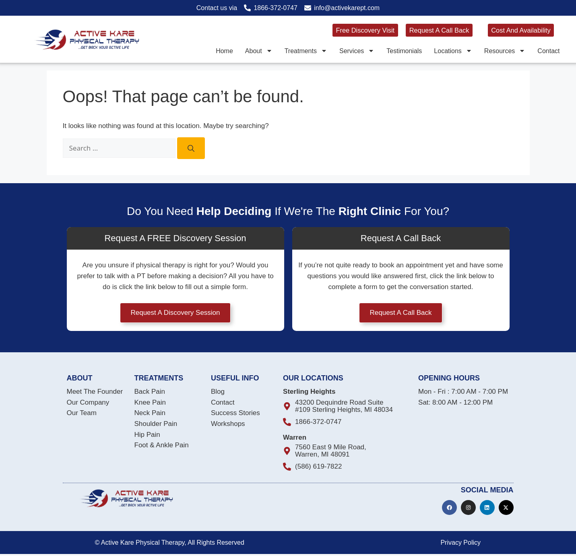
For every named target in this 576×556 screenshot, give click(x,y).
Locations (453, 50)
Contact (548, 50)
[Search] (191, 148)
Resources (504, 50)
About (259, 50)
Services (356, 50)
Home (224, 50)
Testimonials (404, 50)
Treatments (306, 50)
